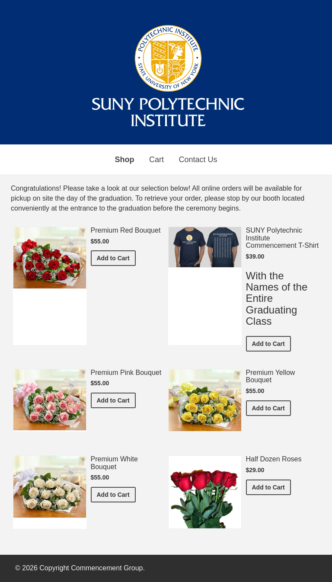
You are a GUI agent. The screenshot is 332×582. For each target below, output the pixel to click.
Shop (124, 159)
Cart (156, 159)
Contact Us (198, 159)
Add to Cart (116, 257)
